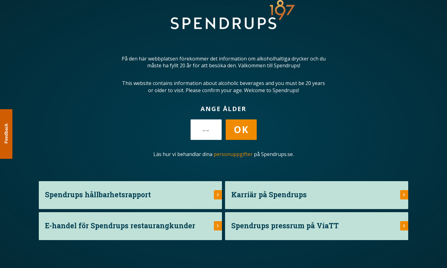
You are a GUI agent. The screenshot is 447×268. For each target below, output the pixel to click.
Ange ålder (223, 109)
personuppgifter (233, 154)
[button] (6, 134)
